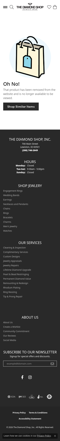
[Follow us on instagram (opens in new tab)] (30, 377)
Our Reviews (9, 335)
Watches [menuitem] (7, 230)
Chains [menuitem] (6, 208)
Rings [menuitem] (6, 212)
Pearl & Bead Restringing (16, 274)
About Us (8, 322)
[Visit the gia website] (11, 396)
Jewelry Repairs (11, 265)
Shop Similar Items (21, 106)
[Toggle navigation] (5, 7)
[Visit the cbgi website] (31, 396)
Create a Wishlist (11, 326)
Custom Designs (11, 256)
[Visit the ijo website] (22, 396)
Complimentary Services (15, 252)
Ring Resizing (10, 292)
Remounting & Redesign (15, 283)
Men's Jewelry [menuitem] (10, 226)
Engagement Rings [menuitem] (13, 190)
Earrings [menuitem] (7, 199)
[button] (12, 7)
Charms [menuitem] (7, 221)
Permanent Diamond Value (17, 278)
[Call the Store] (30, 150)
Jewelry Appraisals (12, 260)
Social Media (9, 340)
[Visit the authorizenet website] (49, 396)
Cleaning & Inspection (14, 247)
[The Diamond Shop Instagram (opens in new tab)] (38, 377)
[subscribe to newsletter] (52, 364)
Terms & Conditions (38, 412)
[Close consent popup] (55, 436)
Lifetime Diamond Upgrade (17, 269)
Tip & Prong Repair (12, 296)
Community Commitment (16, 331)
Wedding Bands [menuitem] (11, 195)
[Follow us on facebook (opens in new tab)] (22, 377)
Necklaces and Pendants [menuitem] (15, 204)
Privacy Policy (19, 412)
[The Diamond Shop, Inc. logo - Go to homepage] (30, 7)
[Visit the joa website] (40, 396)
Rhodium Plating (11, 287)
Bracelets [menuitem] (8, 217)
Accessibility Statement (30, 418)
